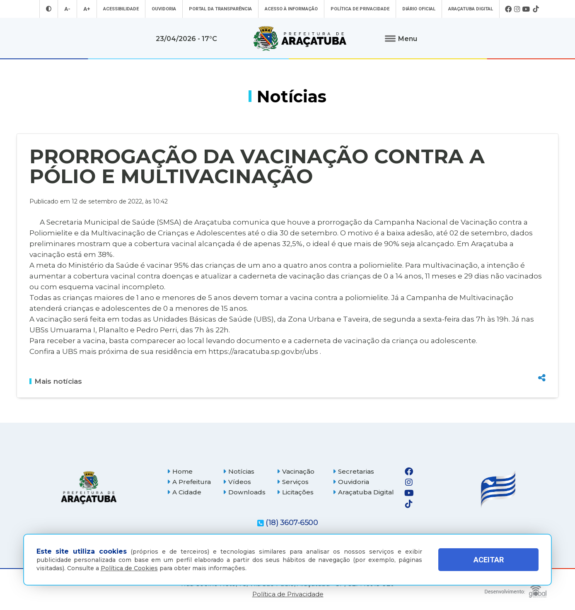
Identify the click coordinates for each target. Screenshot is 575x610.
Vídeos (237, 482)
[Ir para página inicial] (300, 38)
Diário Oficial (418, 9)
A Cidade (184, 492)
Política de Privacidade (360, 9)
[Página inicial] (89, 487)
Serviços (293, 482)
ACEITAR (489, 559)
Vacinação (295, 471)
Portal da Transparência (220, 9)
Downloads (244, 492)
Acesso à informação (291, 9)
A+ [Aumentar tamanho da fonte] (86, 9)
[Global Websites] (515, 589)
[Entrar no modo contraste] (48, 9)
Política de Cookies (129, 568)
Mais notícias (55, 381)
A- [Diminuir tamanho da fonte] (67, 9)
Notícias (238, 471)
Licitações (295, 492)
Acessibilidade (121, 9)
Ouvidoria (164, 9)
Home (180, 471)
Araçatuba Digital (470, 9)
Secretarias (353, 471)
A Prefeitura (189, 482)
